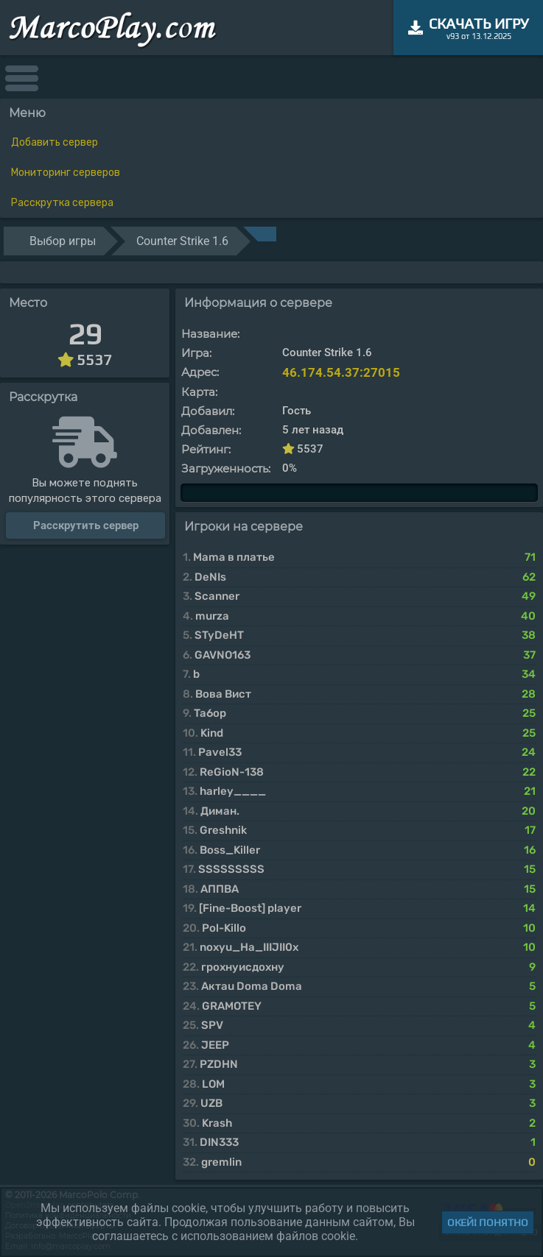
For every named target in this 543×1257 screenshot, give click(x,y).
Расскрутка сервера (62, 202)
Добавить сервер (54, 142)
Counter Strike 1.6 (182, 241)
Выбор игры (62, 241)
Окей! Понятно (487, 1222)
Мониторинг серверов (65, 172)
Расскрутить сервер (86, 525)
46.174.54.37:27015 (341, 372)
